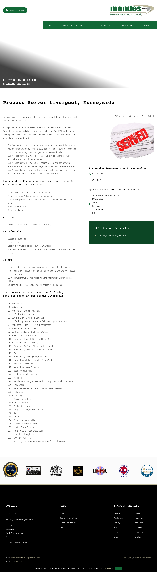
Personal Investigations (101, 25)
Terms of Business (142, 558)
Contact (147, 25)
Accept (118, 568)
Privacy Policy (131, 558)
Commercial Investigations (72, 25)
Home (50, 25)
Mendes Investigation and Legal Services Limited (23, 558)
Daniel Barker (16, 562)
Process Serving (127, 25)
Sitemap (151, 558)
